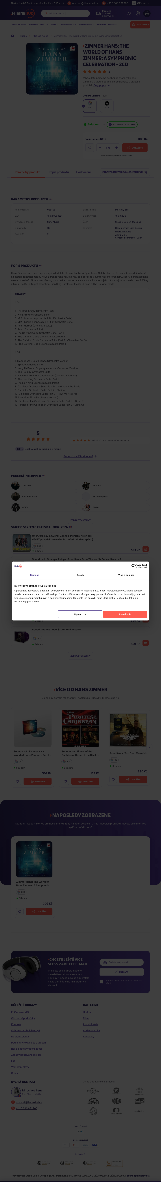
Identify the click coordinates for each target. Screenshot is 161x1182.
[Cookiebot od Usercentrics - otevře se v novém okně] (133, 566)
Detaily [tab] (80, 575)
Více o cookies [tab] (126, 575)
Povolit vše (125, 614)
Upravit (80, 614)
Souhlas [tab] (34, 575)
